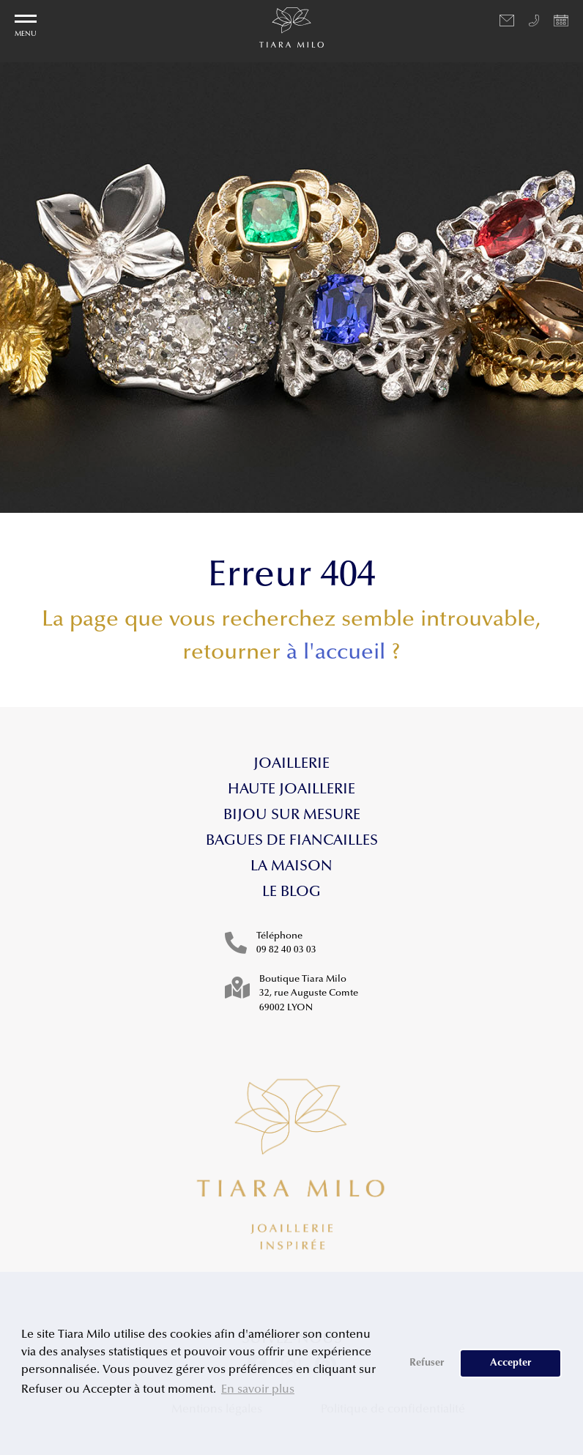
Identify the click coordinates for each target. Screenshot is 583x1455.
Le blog (291, 892)
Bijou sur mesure (291, 815)
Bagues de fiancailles (292, 841)
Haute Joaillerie (291, 789)
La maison (291, 866)
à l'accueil (335, 653)
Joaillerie (291, 764)
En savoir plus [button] (257, 1390)
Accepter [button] (511, 1363)
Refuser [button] (427, 1363)
